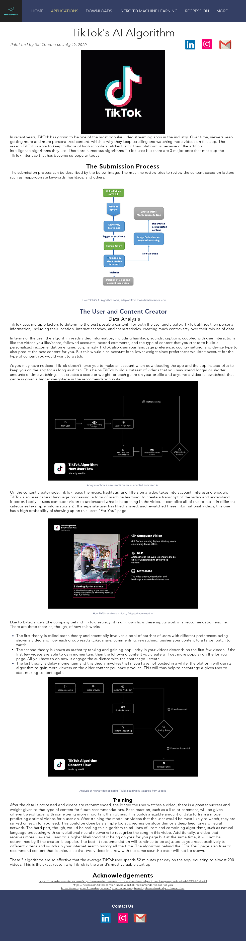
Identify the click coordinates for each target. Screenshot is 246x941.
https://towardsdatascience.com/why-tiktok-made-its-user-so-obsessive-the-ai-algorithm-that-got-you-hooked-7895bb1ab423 (123, 881)
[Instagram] (207, 44)
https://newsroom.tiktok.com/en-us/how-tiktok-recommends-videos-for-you (123, 885)
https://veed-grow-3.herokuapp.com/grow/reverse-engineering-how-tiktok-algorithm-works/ (122, 888)
